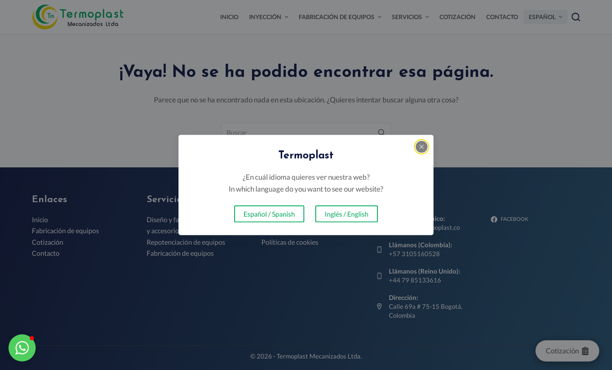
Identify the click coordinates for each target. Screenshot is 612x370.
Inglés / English (346, 214)
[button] (22, 348)
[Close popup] (422, 147)
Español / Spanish (269, 214)
